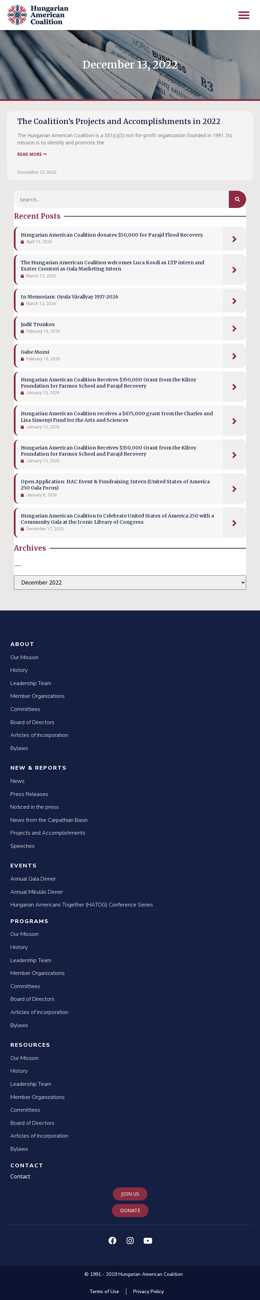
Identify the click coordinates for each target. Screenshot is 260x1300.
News (17, 781)
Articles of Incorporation (39, 735)
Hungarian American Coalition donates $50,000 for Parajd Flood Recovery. (112, 235)
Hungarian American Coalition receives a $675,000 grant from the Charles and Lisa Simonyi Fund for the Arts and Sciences (117, 416)
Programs (29, 921)
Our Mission (24, 657)
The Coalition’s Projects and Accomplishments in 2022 (119, 121)
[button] (244, 15)
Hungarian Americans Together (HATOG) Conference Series (81, 905)
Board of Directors (32, 722)
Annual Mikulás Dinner (36, 892)
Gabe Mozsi (35, 352)
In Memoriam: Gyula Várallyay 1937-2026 (69, 297)
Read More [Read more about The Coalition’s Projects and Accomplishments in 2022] (32, 154)
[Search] (237, 199)
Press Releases (29, 794)
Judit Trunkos (38, 324)
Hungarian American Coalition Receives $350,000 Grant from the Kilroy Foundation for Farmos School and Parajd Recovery (108, 383)
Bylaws (19, 748)
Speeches (22, 846)
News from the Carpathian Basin (49, 820)
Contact (27, 1165)
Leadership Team (30, 683)
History (19, 670)
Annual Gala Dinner (33, 879)
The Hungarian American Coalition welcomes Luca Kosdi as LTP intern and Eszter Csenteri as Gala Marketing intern (112, 265)
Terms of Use (104, 1291)
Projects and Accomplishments (48, 833)
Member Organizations (37, 696)
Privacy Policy (148, 1291)
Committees (25, 709)
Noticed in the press (34, 807)
